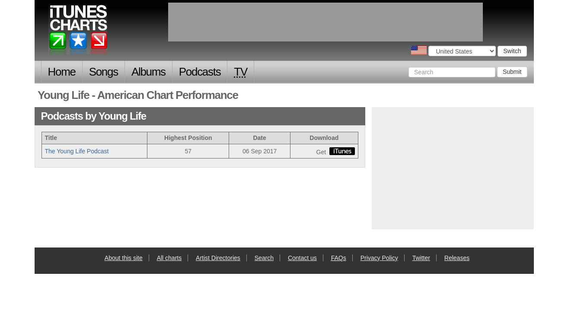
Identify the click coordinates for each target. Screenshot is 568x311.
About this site (124, 257)
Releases (456, 257)
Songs (103, 71)
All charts (169, 257)
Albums (148, 71)
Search (264, 257)
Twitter (421, 257)
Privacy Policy (379, 257)
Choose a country (419, 50)
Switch (512, 51)
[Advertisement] (452, 167)
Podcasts (200, 71)
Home (62, 71)
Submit (512, 71)
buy (342, 151)
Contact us (302, 257)
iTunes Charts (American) (78, 31)
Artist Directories (218, 257)
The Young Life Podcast (77, 151)
